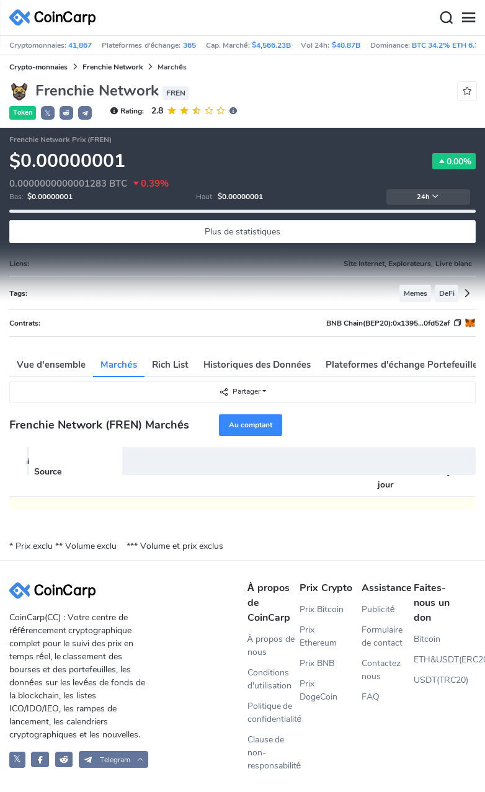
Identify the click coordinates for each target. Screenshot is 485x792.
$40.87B (346, 45)
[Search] (445, 18)
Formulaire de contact (382, 636)
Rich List (170, 364)
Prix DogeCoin (318, 690)
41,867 (80, 45)
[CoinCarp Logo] (55, 17)
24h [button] (428, 197)
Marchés (118, 364)
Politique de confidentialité (273, 712)
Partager (239, 391)
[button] (66, 113)
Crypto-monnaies (38, 67)
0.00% (454, 161)
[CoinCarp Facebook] (40, 759)
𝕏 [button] (48, 113)
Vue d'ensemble (51, 364)
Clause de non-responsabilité (273, 753)
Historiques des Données (257, 364)
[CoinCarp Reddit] (64, 759)
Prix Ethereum (318, 636)
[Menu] (468, 18)
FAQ (371, 697)
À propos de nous (271, 645)
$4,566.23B (271, 45)
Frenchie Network (112, 67)
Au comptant (250, 425)
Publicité (378, 609)
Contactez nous (381, 669)
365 (189, 45)
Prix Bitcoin (322, 609)
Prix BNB (317, 663)
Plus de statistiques (242, 232)
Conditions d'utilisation (269, 679)
